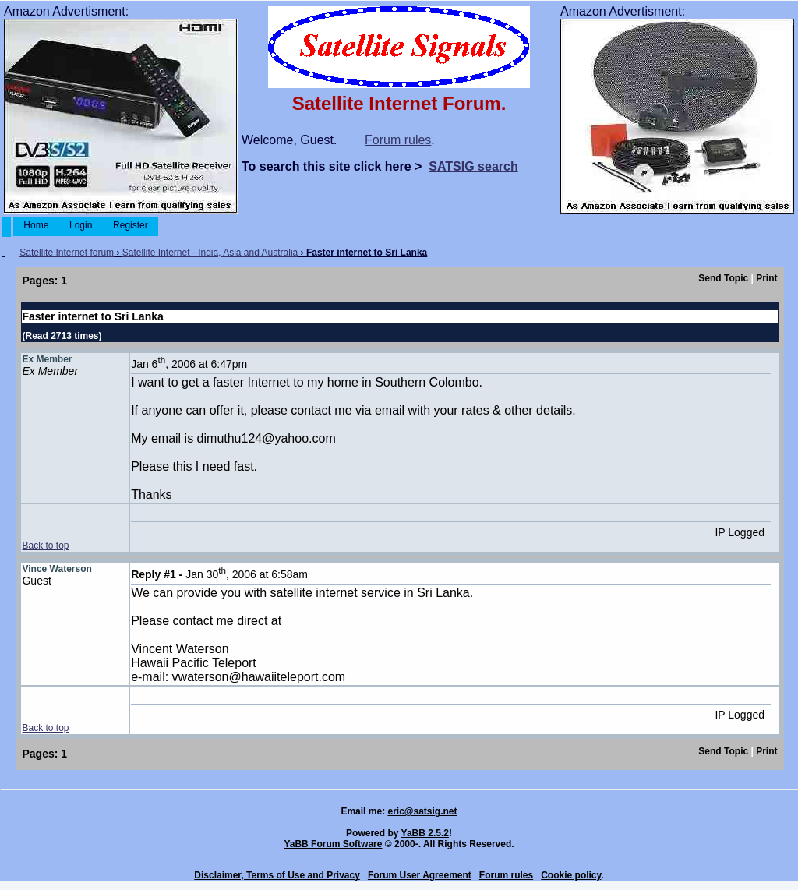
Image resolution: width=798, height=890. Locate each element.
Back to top (45, 545)
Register (130, 225)
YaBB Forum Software (333, 844)
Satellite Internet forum (66, 252)
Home (36, 225)
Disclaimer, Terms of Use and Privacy (277, 875)
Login (81, 225)
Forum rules (398, 140)
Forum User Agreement (419, 875)
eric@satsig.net (422, 811)
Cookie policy (571, 875)
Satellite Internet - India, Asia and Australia (210, 252)
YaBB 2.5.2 (425, 833)
